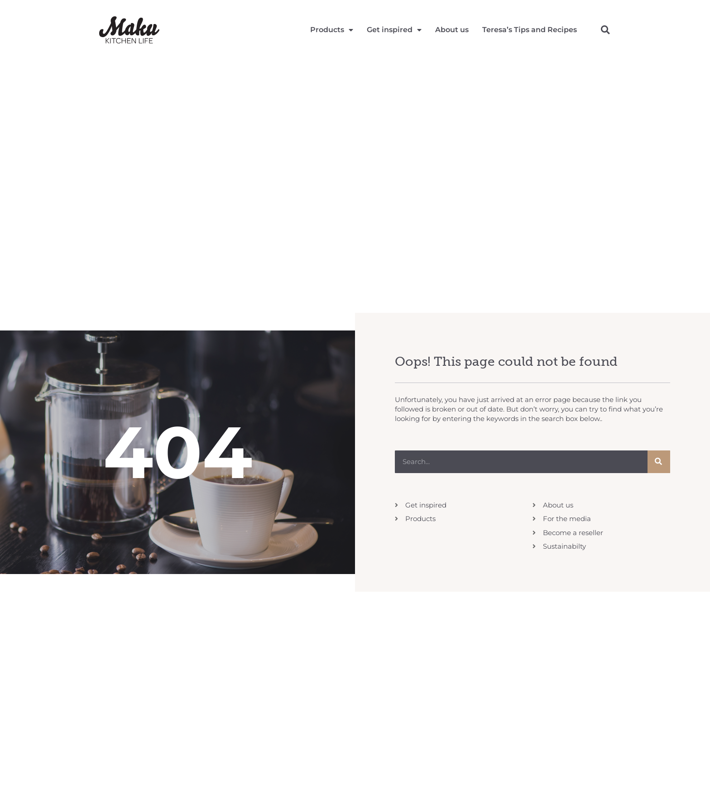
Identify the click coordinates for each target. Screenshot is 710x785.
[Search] (659, 461)
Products (331, 30)
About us (452, 29)
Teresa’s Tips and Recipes (529, 29)
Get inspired (394, 30)
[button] (605, 30)
